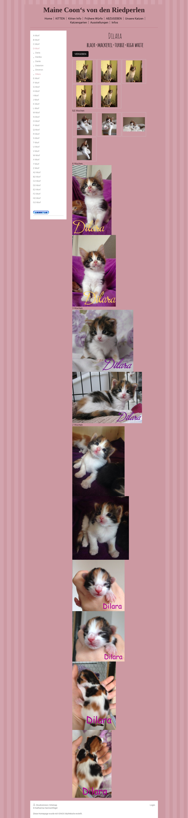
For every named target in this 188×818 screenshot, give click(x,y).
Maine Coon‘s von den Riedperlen (94, 10)
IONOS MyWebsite (66, 813)
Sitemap (53, 805)
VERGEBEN (80, 53)
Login (152, 805)
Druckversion (40, 805)
